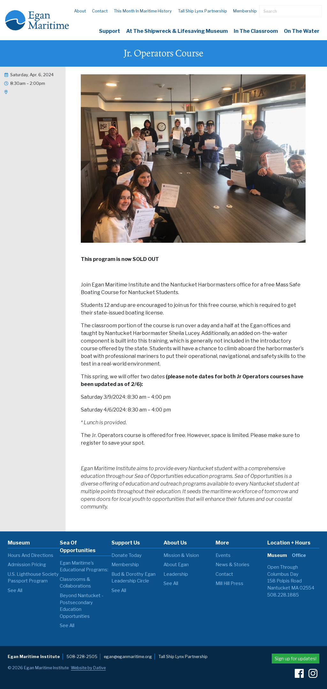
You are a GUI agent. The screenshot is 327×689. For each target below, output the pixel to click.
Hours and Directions (30, 555)
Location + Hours (288, 543)
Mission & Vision (181, 555)
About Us (175, 543)
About (80, 11)
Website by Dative (88, 667)
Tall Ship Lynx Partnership (202, 11)
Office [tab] (299, 555)
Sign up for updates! (295, 658)
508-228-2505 (81, 656)
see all (15, 590)
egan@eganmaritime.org (128, 656)
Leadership (176, 574)
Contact (100, 11)
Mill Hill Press (229, 583)
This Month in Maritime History (143, 11)
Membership (245, 11)
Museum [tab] (277, 555)
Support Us (125, 543)
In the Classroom (256, 31)
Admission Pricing (27, 564)
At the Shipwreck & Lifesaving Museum (177, 31)
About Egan (176, 564)
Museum (19, 543)
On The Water (301, 31)
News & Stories (232, 564)
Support (109, 31)
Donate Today (126, 555)
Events (223, 555)
